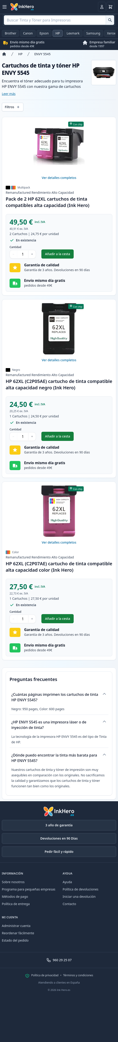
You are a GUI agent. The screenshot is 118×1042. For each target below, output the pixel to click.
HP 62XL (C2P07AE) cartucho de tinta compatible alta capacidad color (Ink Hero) (59, 566)
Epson (44, 33)
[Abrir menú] (4, 7)
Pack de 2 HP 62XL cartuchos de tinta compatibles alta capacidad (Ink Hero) (47, 202)
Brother (10, 33)
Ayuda (67, 882)
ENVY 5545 (42, 54)
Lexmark (73, 33)
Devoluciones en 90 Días (59, 838)
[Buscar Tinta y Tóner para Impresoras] (110, 20)
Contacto (69, 904)
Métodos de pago (15, 896)
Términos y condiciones (78, 975)
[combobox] (59, 20)
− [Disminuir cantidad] (13, 254)
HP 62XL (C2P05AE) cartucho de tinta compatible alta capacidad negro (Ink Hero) (59, 384)
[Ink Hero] (22, 7)
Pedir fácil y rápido (59, 851)
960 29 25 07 (59, 960)
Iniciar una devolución (79, 896)
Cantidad (15, 247)
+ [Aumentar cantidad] (32, 254)
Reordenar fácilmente (18, 933)
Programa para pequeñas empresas (28, 889)
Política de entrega (16, 904)
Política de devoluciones (80, 889)
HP (57, 33)
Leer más (8, 94)
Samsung (93, 33)
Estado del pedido (15, 940)
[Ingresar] (102, 7)
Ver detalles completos (59, 177)
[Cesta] (110, 7)
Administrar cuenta (16, 926)
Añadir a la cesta (59, 255)
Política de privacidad (45, 975)
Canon (28, 33)
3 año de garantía (59, 825)
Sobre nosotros (13, 882)
